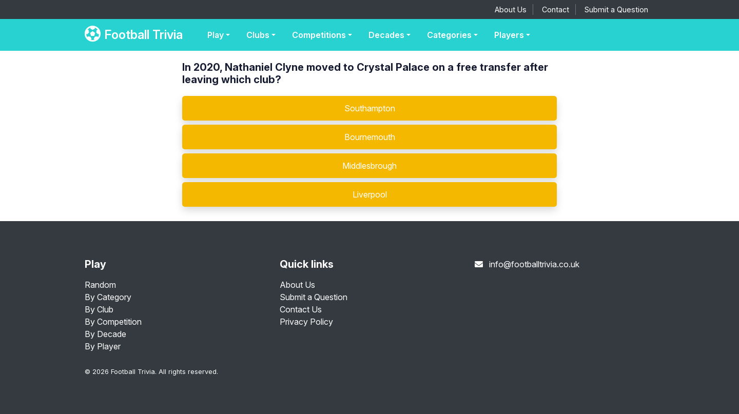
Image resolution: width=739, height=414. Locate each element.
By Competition (113, 322)
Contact (555, 9)
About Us (511, 9)
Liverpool (370, 194)
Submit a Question (616, 9)
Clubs (257, 35)
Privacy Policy (306, 322)
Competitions (319, 35)
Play (215, 35)
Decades (386, 35)
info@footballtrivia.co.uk (534, 264)
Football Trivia (134, 34)
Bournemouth (369, 137)
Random (100, 285)
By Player (103, 346)
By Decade (105, 334)
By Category (108, 297)
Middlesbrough (369, 166)
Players (509, 35)
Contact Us (301, 309)
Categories (449, 35)
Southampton (369, 108)
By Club (99, 309)
